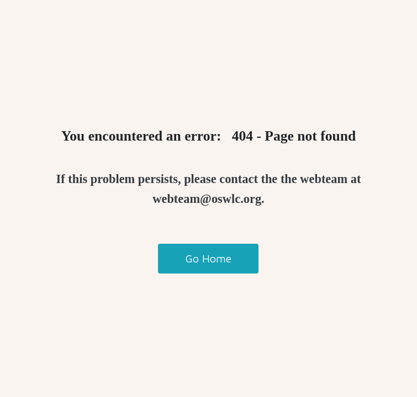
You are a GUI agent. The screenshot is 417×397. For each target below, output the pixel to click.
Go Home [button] (208, 258)
